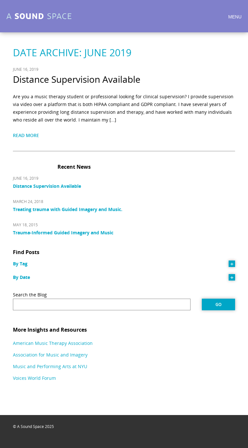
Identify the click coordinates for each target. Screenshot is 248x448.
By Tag (20, 264)
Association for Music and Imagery (50, 355)
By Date (21, 277)
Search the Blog (30, 295)
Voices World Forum (34, 378)
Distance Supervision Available (76, 79)
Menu (235, 16)
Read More (26, 135)
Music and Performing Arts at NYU (50, 366)
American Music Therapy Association (53, 343)
